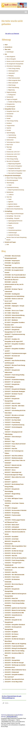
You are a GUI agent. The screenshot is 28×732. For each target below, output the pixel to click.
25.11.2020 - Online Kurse (12, 313)
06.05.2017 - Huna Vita (11, 448)
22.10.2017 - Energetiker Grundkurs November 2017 (15, 324)
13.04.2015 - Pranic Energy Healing (14, 560)
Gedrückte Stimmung (13, 235)
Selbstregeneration (13, 71)
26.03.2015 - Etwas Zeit (11, 598)
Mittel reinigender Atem (14, 80)
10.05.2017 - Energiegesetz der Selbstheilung (13, 433)
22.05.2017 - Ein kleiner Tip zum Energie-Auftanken (13, 395)
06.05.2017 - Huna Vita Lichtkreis (14, 455)
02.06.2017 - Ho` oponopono (12, 382)
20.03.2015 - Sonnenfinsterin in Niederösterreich (13, 616)
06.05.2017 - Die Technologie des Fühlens (14, 452)
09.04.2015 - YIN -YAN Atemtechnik (14, 574)
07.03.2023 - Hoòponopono (12, 260)
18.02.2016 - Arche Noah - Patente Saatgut (14, 504)
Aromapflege (8, 211)
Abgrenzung (11, 90)
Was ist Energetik (11, 59)
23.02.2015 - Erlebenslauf (12, 672)
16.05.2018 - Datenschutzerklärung (14, 315)
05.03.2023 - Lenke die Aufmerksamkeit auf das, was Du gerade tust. (14, 284)
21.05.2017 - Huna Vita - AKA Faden (14, 405)
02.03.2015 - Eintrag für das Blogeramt (15, 648)
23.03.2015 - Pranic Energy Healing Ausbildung (14, 604)
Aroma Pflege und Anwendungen (14, 213)
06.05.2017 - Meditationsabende (14, 458)
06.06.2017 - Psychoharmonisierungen (15, 353)
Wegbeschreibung (11, 92)
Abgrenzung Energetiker (14, 163)
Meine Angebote (10, 56)
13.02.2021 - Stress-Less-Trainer (14, 310)
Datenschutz (10, 715)
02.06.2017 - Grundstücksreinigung (14, 379)
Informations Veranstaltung (13, 66)
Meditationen (9, 192)
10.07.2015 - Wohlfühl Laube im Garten (15, 529)
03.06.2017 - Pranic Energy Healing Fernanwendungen (14, 376)
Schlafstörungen (12, 232)
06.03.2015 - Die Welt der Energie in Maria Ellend (15, 640)
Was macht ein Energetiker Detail (17, 171)
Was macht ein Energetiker (15, 173)
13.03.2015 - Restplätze (11, 631)
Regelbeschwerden (13, 223)
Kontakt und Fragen (10, 242)
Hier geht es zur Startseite (12, 33)
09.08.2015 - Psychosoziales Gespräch (13, 516)
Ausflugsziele (12, 94)
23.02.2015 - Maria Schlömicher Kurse (15, 670)
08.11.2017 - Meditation (11, 320)
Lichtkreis (10, 194)
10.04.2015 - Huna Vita (11, 572)
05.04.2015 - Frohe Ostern (12, 577)
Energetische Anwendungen (13, 175)
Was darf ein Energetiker (12, 161)
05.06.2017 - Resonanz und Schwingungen (12, 357)
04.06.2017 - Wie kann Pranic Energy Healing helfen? (15, 366)
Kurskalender (9, 97)
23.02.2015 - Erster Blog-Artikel (13, 681)
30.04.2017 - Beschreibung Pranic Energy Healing (14, 485)
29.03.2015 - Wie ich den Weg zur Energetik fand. (14, 585)
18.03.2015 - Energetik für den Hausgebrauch (13, 621)
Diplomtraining (12, 135)
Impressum (4, 715)
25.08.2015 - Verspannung (12, 513)
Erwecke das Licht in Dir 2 (13, 154)
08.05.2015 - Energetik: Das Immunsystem (12, 542)
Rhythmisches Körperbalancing (14, 209)
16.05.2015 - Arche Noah (11, 539)
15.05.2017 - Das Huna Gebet (13, 420)
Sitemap (3, 716)
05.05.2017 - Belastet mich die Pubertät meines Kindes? (13, 466)
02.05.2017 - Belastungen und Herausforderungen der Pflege (13, 473)
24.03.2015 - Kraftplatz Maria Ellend (15, 601)
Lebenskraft (11, 73)
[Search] (14, 703)
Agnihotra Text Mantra (14, 206)
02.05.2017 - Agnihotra (11, 482)
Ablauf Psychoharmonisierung (16, 190)
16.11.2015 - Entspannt (11, 508)
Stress (10, 225)
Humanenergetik (10, 106)
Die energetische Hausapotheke (14, 63)
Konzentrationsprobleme (14, 230)
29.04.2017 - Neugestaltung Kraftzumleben (12, 495)
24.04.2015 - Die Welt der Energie (14, 551)
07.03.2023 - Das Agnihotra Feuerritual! (12, 264)
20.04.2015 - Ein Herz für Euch (13, 553)
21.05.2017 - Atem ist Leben (12, 403)
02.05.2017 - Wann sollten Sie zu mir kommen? (15, 478)
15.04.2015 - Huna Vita (11, 555)
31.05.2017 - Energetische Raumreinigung (12, 385)
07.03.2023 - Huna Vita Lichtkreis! (14, 267)
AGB (7, 244)
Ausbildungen (10, 52)
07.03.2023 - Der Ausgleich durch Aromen (14, 271)
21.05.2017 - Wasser (10, 408)
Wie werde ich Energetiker (15, 166)
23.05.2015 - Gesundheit (11, 536)
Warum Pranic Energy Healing (14, 178)
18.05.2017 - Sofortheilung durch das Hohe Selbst (15, 412)
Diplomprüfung (12, 137)
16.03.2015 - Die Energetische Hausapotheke (13, 628)
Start (6, 44)
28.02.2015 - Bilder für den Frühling (14, 650)
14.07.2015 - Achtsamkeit (12, 527)
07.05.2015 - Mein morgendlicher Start (15, 546)
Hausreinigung (10, 182)
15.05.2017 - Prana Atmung (12, 422)
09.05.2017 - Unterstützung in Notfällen (13, 438)
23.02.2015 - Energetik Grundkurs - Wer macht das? (14, 676)
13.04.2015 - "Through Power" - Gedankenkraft (13, 564)
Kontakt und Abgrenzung (14, 102)
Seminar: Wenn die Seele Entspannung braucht (16, 239)
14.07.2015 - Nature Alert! (12, 524)
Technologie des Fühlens (13, 142)
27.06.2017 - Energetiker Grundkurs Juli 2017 (15, 350)
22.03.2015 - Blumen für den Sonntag (15, 610)
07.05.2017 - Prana (10, 446)
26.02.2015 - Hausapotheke (12, 660)
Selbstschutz (9, 140)
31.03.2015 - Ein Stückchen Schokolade (12, 580)
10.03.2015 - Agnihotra (11, 636)
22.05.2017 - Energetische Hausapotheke (12, 400)
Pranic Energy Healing (14, 68)
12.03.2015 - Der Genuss (11, 634)
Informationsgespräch (12, 180)
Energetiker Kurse (10, 109)
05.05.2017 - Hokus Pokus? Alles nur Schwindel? (15, 462)
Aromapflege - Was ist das (13, 216)
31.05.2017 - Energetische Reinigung (15, 389)
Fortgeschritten (10, 125)
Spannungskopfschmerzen (15, 220)
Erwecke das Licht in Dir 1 (13, 151)
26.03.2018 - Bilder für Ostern (13, 317)
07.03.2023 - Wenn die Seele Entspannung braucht (12, 257)
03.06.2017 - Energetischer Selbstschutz (12, 371)
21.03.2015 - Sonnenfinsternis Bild (14, 612)
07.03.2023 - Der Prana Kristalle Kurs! (15, 275)
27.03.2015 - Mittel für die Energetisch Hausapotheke (15, 595)
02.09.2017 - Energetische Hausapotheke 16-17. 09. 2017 (13, 331)
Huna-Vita (9, 197)
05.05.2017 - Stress (10, 470)
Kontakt (8, 118)
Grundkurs (9, 123)
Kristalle (8, 130)
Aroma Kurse (8, 47)
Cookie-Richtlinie (18, 715)
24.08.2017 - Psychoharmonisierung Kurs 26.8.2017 (15, 335)
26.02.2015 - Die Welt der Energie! (14, 662)
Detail (9, 149)
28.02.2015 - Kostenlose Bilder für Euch (14, 654)
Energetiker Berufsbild (14, 168)
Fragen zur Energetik (11, 99)
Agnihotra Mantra (12, 204)
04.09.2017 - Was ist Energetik (13, 327)
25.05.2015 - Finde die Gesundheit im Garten (15, 533)
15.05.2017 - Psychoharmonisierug (14, 424)
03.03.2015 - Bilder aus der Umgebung (15, 643)
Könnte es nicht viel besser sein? (15, 61)
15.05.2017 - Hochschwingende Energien (13, 428)
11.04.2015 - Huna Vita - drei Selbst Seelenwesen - (14, 569)
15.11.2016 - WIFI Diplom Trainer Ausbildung (14, 500)
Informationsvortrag (11, 156)
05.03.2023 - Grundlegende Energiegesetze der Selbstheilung (14, 295)
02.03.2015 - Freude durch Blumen (14, 646)
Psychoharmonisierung (12, 187)
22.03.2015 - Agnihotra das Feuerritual (15, 608)
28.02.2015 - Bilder (10, 658)
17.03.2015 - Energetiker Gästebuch (15, 624)
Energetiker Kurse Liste (12, 111)
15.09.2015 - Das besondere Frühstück (15, 510)
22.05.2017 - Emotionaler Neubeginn (15, 391)
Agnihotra (10, 201)
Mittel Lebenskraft (13, 82)
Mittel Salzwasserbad (14, 78)
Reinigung (10, 75)
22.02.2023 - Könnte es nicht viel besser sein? (14, 300)
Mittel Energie (12, 85)
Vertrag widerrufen (12, 716)
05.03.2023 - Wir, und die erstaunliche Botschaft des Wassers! (15, 278)
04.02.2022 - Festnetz (11, 303)
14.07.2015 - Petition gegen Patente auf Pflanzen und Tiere (15, 521)
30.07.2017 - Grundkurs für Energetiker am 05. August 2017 (14, 340)
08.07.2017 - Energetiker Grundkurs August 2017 (15, 345)
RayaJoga (9, 147)
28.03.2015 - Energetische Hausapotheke (12, 590)
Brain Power (9, 144)
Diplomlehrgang (10, 132)
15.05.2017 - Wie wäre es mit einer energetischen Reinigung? (14, 416)
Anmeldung (9, 116)
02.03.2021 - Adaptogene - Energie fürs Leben (14, 307)
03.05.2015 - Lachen (10, 548)
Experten (8, 128)
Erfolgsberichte (10, 104)
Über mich (7, 49)
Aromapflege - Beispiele (12, 218)
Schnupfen (11, 228)
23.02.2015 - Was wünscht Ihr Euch (14, 679)
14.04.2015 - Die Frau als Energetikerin (15, 558)
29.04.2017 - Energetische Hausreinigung (12, 490)
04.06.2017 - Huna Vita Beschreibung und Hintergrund (15, 362)
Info (6, 54)
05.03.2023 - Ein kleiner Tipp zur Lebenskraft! (14, 290)
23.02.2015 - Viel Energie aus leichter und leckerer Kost (15, 666)
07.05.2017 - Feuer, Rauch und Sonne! (15, 444)
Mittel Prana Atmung (13, 87)
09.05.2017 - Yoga (10, 441)
